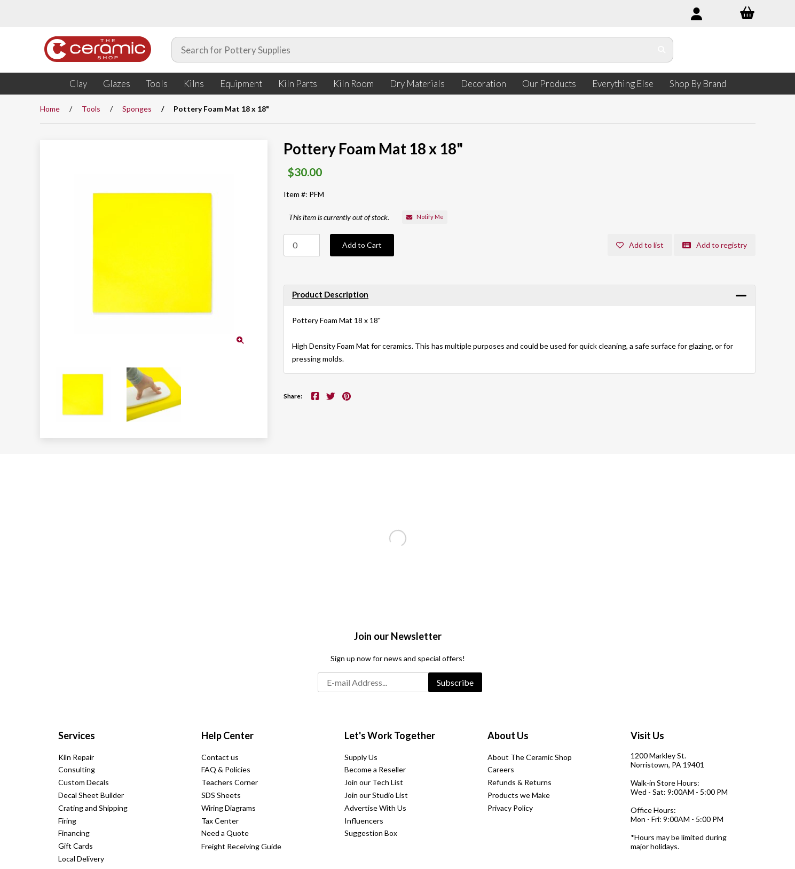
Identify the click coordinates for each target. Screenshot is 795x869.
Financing (74, 832)
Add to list (640, 244)
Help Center (227, 735)
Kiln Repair (76, 757)
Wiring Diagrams (228, 807)
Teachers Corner (229, 782)
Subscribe (455, 682)
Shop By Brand (698, 83)
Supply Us (360, 757)
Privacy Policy (510, 807)
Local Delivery (81, 858)
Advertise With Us (375, 807)
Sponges (137, 108)
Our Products (549, 83)
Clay (78, 83)
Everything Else (623, 83)
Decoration (483, 83)
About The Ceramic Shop (529, 757)
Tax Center (220, 820)
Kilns (194, 83)
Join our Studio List (376, 795)
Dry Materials (417, 83)
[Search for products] (411, 49)
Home (50, 108)
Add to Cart (362, 244)
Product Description (330, 294)
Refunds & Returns (519, 782)
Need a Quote (225, 832)
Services (76, 735)
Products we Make (518, 795)
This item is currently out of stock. (339, 217)
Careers (500, 769)
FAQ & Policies (225, 769)
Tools (157, 83)
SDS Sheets (221, 795)
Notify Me (425, 216)
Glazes (116, 83)
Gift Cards (75, 845)
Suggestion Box (370, 832)
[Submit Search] (661, 49)
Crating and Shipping (93, 807)
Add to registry (714, 244)
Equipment (241, 83)
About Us (508, 735)
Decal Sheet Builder (91, 795)
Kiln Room (353, 83)
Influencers (363, 820)
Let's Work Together (389, 735)
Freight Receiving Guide (241, 846)
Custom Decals (83, 782)
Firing (67, 820)
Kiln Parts (297, 83)
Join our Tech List (373, 782)
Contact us (220, 757)
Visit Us (647, 735)
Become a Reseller (375, 769)
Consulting (76, 769)
